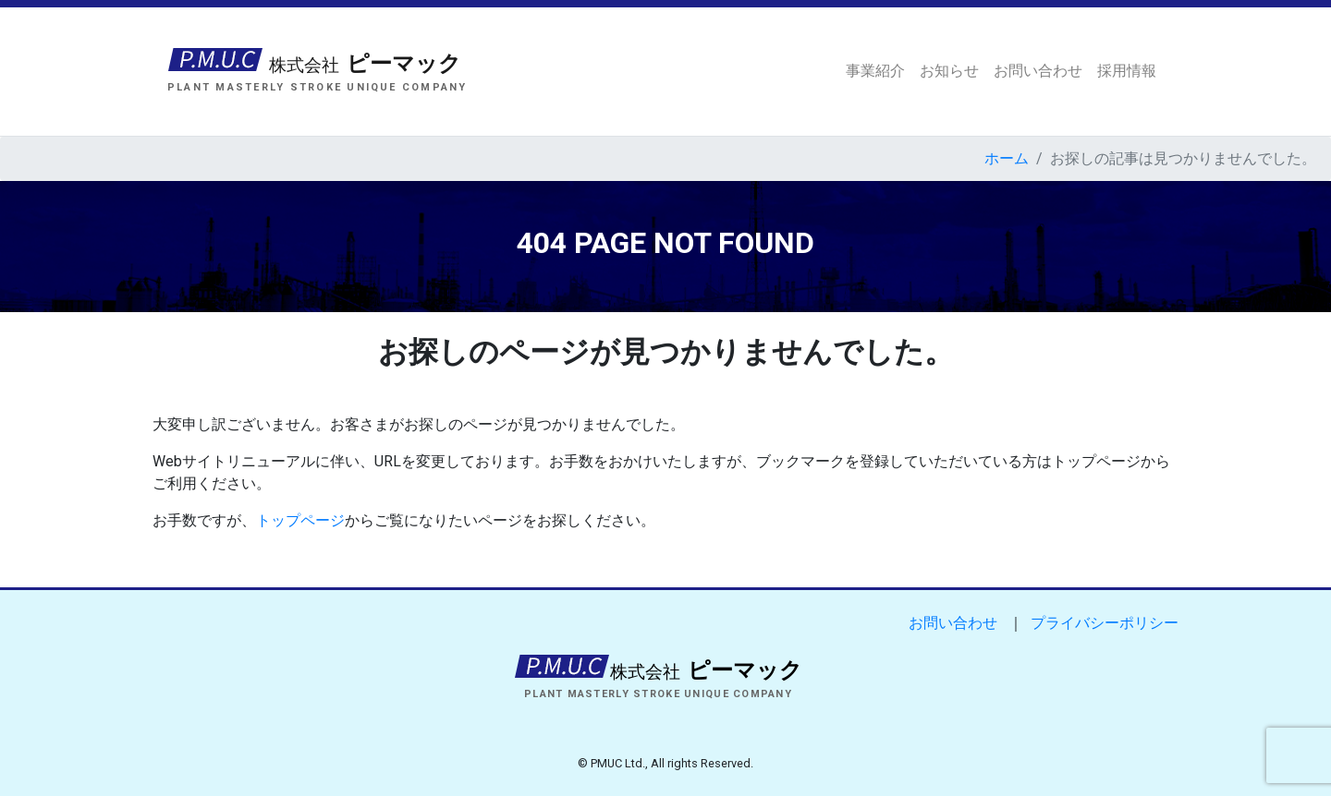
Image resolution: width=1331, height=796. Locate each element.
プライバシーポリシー (1104, 623)
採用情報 (1126, 70)
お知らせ (949, 70)
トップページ (300, 520)
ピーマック (362, 65)
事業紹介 (875, 70)
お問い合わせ (1038, 70)
